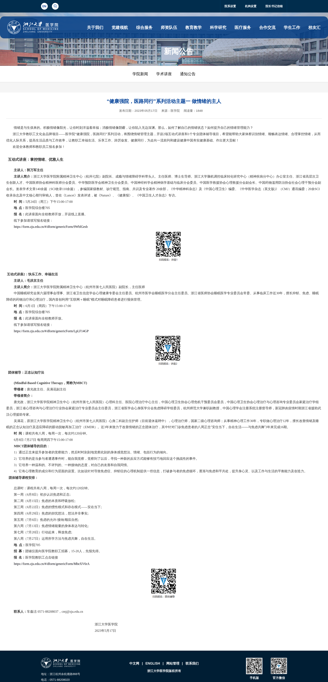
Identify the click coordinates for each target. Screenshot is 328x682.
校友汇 (314, 27)
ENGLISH (152, 663)
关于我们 (95, 27)
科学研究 (218, 27)
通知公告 (188, 74)
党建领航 (120, 27)
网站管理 (172, 663)
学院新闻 (140, 74)
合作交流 (267, 27)
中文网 (134, 663)
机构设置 (250, 6)
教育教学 (193, 27)
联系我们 (192, 663)
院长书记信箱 (274, 6)
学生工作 (292, 27)
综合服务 (144, 27)
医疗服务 (243, 27)
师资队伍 (169, 27)
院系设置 (230, 6)
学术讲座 (164, 74)
